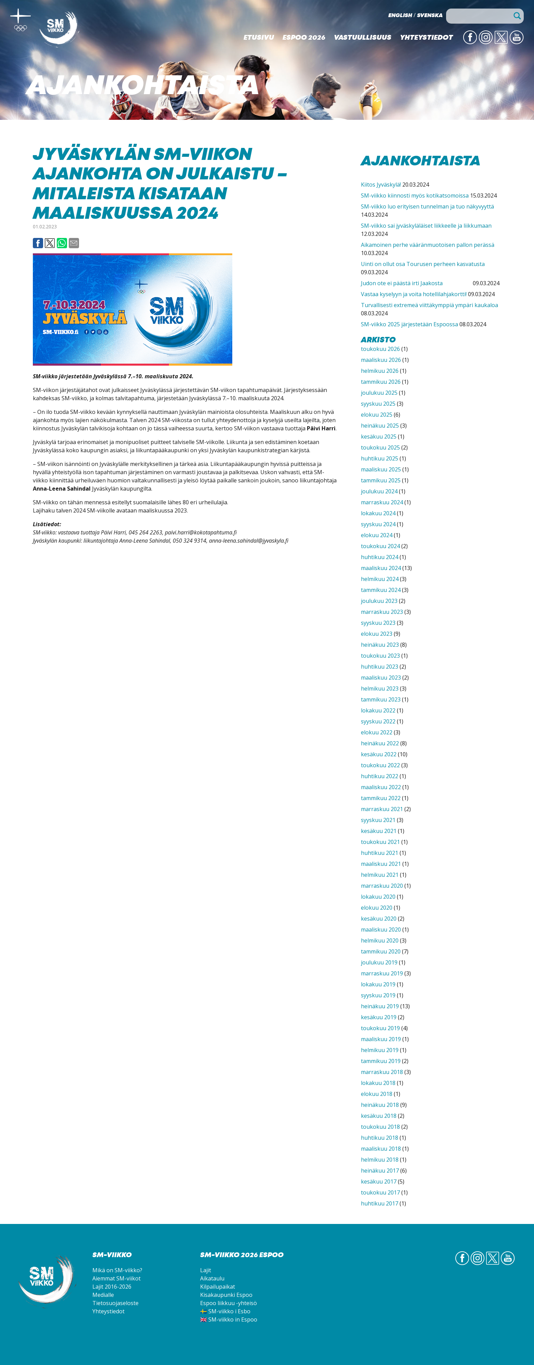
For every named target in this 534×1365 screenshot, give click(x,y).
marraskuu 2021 (382, 809)
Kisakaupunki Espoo (226, 1295)
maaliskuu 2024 (381, 568)
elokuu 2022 (376, 732)
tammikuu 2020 (381, 951)
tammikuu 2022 (381, 798)
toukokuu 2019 (380, 1028)
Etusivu (259, 38)
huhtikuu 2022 (379, 776)
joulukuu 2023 (379, 601)
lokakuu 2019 (378, 984)
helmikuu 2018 (380, 1159)
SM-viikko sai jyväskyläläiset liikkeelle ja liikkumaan (426, 225)
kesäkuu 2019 (378, 1017)
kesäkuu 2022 (378, 754)
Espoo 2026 (304, 38)
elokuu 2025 (376, 414)
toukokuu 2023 (380, 655)
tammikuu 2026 (381, 382)
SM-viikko (59, 29)
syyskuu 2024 (378, 524)
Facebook (38, 243)
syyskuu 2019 (378, 995)
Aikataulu (212, 1278)
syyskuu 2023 (378, 623)
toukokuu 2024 (380, 546)
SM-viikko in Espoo (232, 1319)
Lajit (205, 1270)
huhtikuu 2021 (379, 853)
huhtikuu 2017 (379, 1203)
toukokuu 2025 (380, 447)
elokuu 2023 (376, 633)
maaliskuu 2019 (381, 1039)
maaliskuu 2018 (381, 1148)
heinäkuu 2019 (380, 1006)
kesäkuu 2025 (378, 436)
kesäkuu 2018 (378, 1116)
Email (74, 243)
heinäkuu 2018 (380, 1105)
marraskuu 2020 (382, 885)
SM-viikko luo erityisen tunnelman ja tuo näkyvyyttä (427, 206)
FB (473, 43)
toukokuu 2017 (380, 1192)
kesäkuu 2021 (378, 831)
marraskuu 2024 (382, 502)
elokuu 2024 (376, 535)
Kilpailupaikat (217, 1286)
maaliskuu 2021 (381, 864)
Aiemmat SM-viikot (116, 1278)
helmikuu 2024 (380, 579)
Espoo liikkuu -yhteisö (228, 1303)
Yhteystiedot (426, 38)
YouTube (517, 43)
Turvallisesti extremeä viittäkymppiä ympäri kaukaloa (429, 305)
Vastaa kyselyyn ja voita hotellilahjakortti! (414, 294)
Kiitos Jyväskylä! (381, 184)
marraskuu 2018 (382, 1072)
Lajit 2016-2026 (111, 1286)
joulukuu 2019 (379, 962)
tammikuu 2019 (381, 1061)
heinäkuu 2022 (380, 743)
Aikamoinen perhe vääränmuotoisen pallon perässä (427, 245)
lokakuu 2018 (378, 1083)
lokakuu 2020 (378, 896)
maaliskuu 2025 (381, 469)
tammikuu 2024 (381, 590)
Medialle (103, 1295)
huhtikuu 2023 (379, 666)
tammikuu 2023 (381, 699)
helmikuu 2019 (380, 1050)
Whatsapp (62, 243)
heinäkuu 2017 (380, 1170)
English (400, 16)
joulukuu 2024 (379, 491)
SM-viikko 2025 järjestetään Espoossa (409, 324)
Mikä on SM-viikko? (117, 1270)
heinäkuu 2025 (380, 425)
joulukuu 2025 (379, 392)
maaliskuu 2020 (381, 929)
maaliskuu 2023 (381, 677)
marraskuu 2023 (382, 612)
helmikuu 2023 (380, 688)
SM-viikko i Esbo (229, 1311)
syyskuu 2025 (378, 403)
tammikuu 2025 (381, 480)
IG (489, 43)
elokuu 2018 (376, 1094)
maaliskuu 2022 (381, 787)
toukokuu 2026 (380, 349)
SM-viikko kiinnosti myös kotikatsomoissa (415, 195)
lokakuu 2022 (378, 710)
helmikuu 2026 (380, 371)
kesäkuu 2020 (378, 918)
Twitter (501, 43)
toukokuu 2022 (380, 765)
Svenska (430, 16)
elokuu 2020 (376, 907)
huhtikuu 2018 (379, 1137)
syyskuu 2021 (378, 820)
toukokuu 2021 (380, 842)
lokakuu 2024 (378, 513)
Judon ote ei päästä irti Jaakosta (416, 283)
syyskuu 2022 (378, 721)
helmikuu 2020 (380, 940)
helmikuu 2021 (380, 875)
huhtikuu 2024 (379, 557)
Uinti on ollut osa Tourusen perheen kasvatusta (423, 264)
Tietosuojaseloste (115, 1303)
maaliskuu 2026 (381, 360)
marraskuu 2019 (382, 973)
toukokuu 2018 (380, 1126)
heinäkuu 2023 (380, 644)
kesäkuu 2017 (378, 1181)
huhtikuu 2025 (379, 458)
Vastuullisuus (362, 38)
